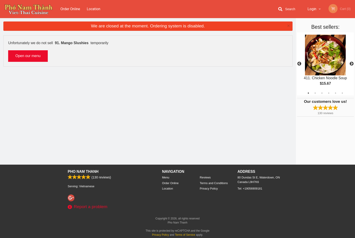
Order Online (70, 9)
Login (311, 9)
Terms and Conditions (214, 183)
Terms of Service (185, 234)
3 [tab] (322, 93)
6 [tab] (342, 93)
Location (93, 9)
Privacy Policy (209, 188)
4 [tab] (328, 93)
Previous (299, 64)
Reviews (205, 177)
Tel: (249, 188)
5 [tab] (335, 93)
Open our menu (28, 56)
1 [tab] (308, 93)
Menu (165, 177)
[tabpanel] (325, 64)
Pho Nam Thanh (83, 171)
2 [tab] (315, 93)
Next (351, 64)
